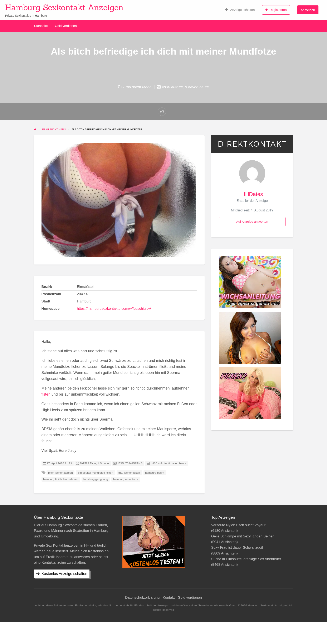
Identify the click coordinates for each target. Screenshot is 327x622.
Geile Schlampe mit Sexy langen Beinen (242, 536)
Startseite (41, 25)
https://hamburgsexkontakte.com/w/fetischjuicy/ (114, 309)
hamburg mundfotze (125, 479)
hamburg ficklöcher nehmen (60, 479)
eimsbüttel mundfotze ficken (95, 472)
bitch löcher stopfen (60, 472)
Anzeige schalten (240, 10)
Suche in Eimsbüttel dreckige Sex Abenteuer (246, 559)
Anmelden (308, 10)
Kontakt (169, 598)
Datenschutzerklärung (142, 598)
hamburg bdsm (154, 472)
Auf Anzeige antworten (252, 221)
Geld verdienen (66, 25)
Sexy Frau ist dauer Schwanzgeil (237, 548)
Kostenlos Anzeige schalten (64, 574)
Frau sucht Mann (137, 87)
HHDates (252, 194)
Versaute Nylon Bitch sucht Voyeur (238, 525)
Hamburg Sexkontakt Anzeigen (64, 7)
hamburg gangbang (95, 479)
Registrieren (276, 10)
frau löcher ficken (129, 472)
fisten (46, 394)
